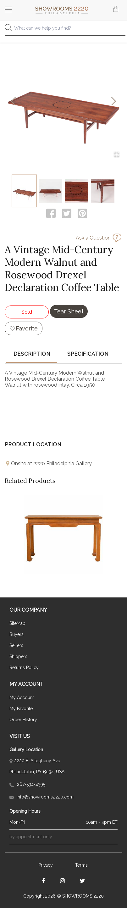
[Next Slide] (113, 102)
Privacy (45, 865)
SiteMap (17, 623)
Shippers (18, 656)
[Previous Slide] (13, 102)
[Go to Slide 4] (102, 191)
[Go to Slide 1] (24, 191)
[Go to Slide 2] (50, 191)
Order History (23, 719)
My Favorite (21, 708)
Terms (81, 865)
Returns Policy (24, 667)
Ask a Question (93, 238)
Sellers (16, 645)
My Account (21, 697)
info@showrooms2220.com (41, 796)
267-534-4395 (27, 784)
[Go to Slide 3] (76, 191)
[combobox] (63, 30)
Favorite (27, 328)
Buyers (16, 634)
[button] (63, 102)
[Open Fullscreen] (116, 154)
